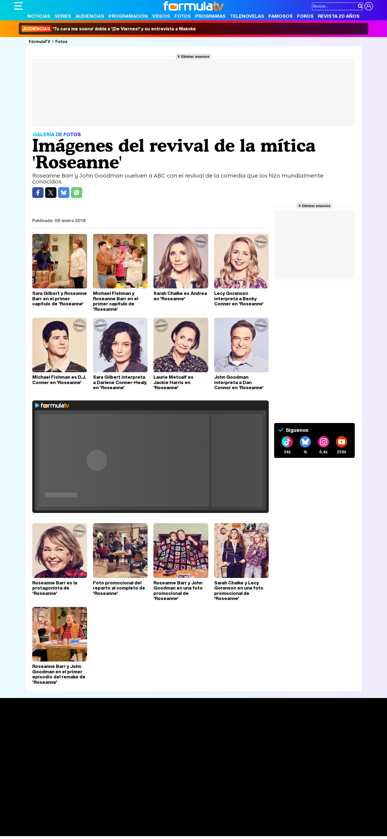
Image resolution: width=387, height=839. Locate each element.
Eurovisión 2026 (245, 740)
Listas (94, 735)
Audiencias (90, 16)
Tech (84, 832)
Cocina (137, 825)
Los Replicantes (57, 810)
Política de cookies (128, 787)
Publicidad (196, 787)
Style (64, 832)
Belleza (77, 825)
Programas (210, 16)
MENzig (50, 832)
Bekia (48, 825)
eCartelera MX (127, 817)
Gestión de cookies (166, 787)
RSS (234, 787)
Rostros (310, 724)
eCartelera (99, 817)
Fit (149, 825)
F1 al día (99, 832)
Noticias (38, 16)
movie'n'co (153, 817)
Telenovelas (247, 16)
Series (63, 16)
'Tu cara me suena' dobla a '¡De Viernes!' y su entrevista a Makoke (109, 29)
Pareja (93, 825)
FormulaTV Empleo (69, 817)
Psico (174, 825)
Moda (62, 825)
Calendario (98, 730)
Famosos (280, 16)
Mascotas (191, 825)
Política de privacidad (89, 787)
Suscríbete (313, 743)
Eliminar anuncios (195, 56)
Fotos (182, 16)
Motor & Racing (124, 832)
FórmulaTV (39, 41)
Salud (123, 825)
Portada (27, 724)
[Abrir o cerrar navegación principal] (18, 6)
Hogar (160, 825)
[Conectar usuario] (368, 6)
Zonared (150, 832)
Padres (108, 825)
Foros (305, 16)
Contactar (218, 787)
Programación (128, 16)
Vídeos (161, 16)
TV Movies (98, 741)
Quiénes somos (29, 787)
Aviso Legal (57, 787)
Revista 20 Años (339, 16)
